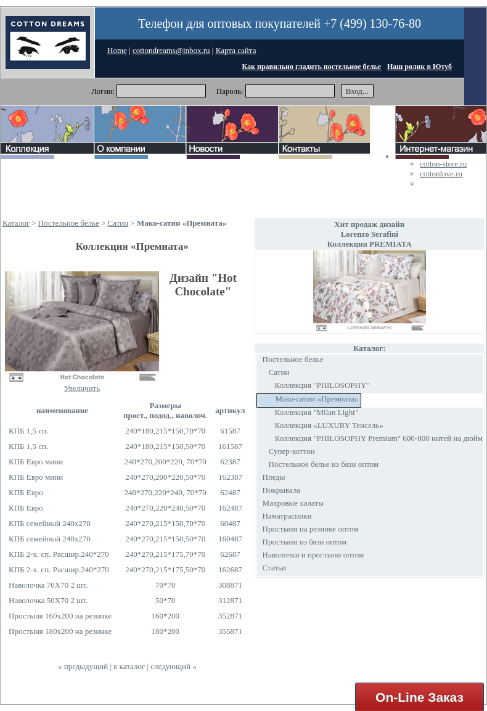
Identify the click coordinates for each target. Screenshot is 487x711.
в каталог (129, 666)
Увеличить (82, 388)
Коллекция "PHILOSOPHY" (322, 385)
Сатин (118, 223)
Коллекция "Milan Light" (317, 412)
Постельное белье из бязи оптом (324, 464)
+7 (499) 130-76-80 (372, 23)
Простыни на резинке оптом (311, 528)
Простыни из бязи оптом (304, 541)
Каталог (16, 223)
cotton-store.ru (443, 163)
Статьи (274, 567)
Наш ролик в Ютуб (419, 66)
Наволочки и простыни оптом (313, 554)
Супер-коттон (292, 451)
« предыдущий (83, 666)
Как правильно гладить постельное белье (312, 66)
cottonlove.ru (441, 173)
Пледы (274, 477)
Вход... (357, 91)
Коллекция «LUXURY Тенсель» (329, 425)
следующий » (173, 666)
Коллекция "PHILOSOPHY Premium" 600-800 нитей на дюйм (379, 438)
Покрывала (282, 490)
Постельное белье (68, 223)
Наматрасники (287, 515)
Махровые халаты (293, 503)
